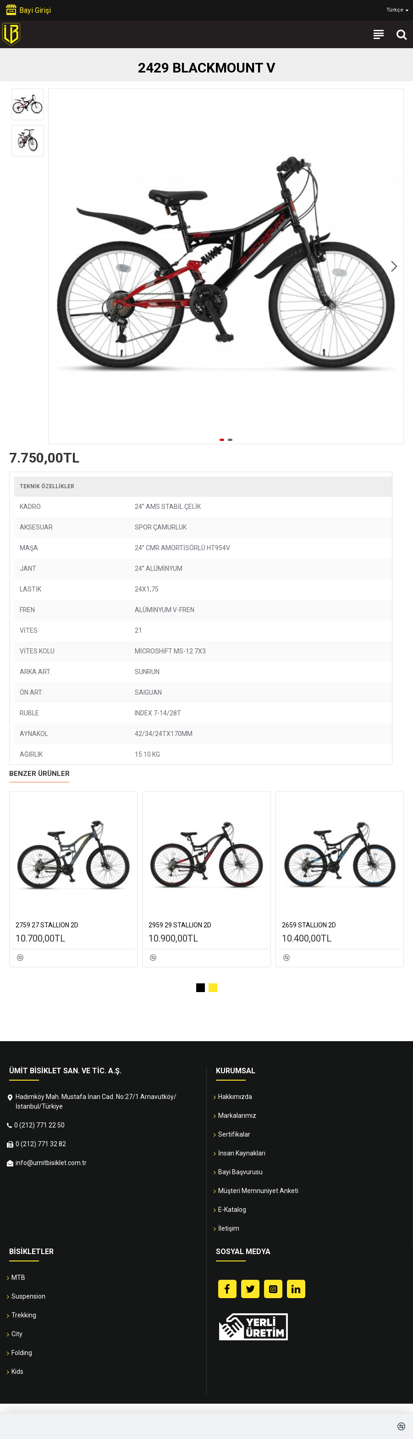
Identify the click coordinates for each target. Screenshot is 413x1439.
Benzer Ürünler (39, 774)
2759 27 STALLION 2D (47, 925)
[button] (394, 266)
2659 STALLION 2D (309, 925)
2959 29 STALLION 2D (180, 925)
